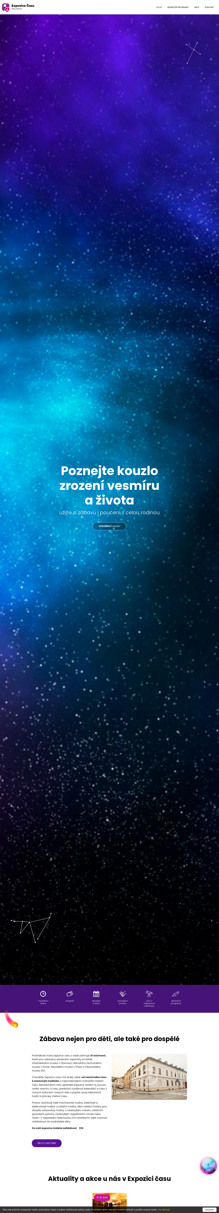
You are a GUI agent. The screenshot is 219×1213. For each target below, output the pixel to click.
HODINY (109, 526)
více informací (164, 1210)
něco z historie (47, 1143)
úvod (159, 7)
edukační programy (178, 7)
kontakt (209, 7)
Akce (196, 7)
